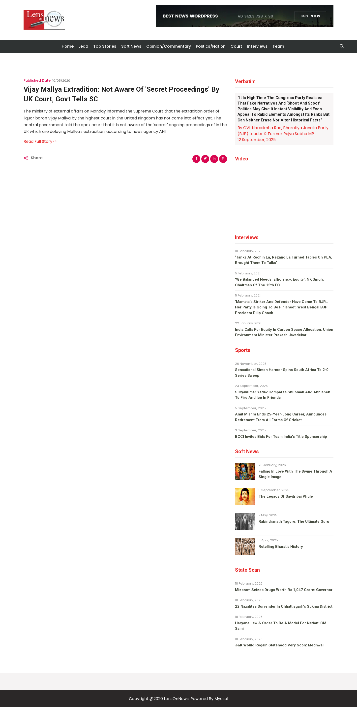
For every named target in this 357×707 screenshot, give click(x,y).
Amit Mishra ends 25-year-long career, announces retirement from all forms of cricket (281, 417)
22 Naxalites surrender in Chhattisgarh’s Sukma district (283, 606)
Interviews (257, 46)
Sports (242, 350)
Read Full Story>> (40, 141)
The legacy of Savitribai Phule (286, 496)
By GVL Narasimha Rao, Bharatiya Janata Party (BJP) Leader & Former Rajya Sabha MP (283, 131)
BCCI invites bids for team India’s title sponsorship (281, 436)
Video (241, 159)
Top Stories (104, 46)
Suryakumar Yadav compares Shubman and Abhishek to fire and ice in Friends (282, 395)
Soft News (131, 46)
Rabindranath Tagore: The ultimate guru (294, 521)
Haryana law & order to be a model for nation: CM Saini (280, 626)
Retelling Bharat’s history (281, 546)
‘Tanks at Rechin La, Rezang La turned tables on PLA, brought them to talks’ (283, 260)
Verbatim (245, 81)
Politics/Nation (211, 46)
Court (236, 46)
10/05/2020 (61, 80)
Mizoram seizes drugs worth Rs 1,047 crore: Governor (283, 590)
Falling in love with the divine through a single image (295, 474)
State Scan (247, 570)
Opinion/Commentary (168, 46)
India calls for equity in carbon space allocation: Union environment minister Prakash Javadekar (284, 332)
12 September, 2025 (257, 140)
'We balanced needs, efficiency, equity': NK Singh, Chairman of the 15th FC (279, 282)
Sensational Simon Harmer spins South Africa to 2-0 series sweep (281, 373)
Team (278, 46)
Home (68, 46)
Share (37, 158)
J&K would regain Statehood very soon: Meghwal (279, 645)
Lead (83, 46)
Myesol (221, 699)
